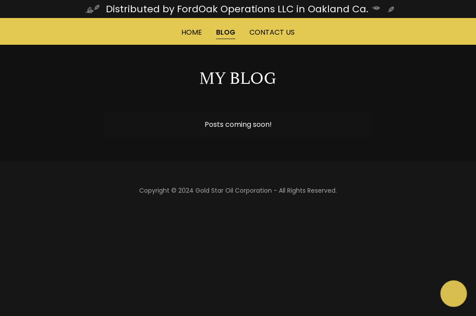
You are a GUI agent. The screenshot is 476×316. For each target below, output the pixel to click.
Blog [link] (225, 32)
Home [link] (191, 32)
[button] (454, 294)
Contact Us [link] (272, 32)
